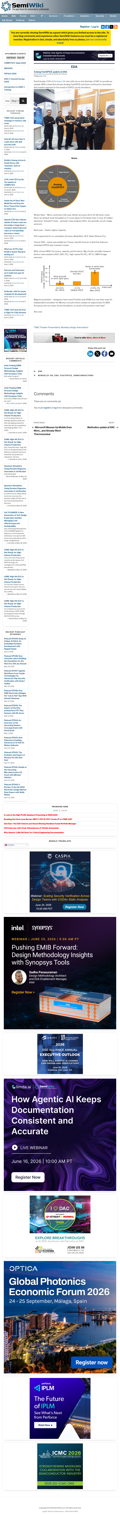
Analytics (86, 16)
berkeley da (45, 375)
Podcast (20, 20)
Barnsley (18, 126)
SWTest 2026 (10, 73)
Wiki (14, 16)
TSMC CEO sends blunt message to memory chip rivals (15, 121)
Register (85, 26)
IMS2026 (8, 68)
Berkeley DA (59, 81)
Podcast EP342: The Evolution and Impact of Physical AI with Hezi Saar (14, 756)
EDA (34, 16)
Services (55, 16)
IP (43, 16)
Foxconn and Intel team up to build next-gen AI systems (14, 273)
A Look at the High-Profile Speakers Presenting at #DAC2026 (30, 815)
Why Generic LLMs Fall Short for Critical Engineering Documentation (34, 832)
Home (5, 16)
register (47, 407)
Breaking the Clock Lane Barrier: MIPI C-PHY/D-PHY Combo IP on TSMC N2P (38, 819)
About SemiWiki (71, 1511)
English (9, 845)
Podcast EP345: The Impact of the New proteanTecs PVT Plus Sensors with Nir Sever (14, 709)
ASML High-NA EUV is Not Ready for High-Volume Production (14, 413)
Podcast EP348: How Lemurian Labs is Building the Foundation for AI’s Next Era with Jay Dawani (15, 660)
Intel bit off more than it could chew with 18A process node (14, 142)
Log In (95, 26)
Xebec (17, 147)
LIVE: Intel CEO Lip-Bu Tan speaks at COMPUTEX (14, 182)
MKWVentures (20, 187)
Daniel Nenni (16, 131)
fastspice (66, 375)
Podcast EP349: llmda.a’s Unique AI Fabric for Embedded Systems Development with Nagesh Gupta (15, 644)
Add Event (11, 58)
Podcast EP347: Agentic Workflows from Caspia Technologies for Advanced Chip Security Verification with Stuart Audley (14, 677)
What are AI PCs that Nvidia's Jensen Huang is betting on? (14, 252)
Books (113, 16)
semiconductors (83, 375)
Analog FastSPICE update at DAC (50, 71)
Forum (23, 16)
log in (56, 407)
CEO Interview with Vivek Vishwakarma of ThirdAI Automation (31, 828)
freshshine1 (19, 257)
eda (56, 375)
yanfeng (18, 278)
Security (101, 16)
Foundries (70, 16)
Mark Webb (11, 403)
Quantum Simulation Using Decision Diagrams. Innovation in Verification (15, 469)
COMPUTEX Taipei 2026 (15, 63)
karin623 (15, 211)
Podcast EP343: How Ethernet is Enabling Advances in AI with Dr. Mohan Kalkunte (14, 741)
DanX (17, 297)
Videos (31, 20)
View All (20, 58)
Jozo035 (18, 236)
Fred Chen (15, 152)
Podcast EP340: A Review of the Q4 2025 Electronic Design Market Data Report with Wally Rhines (15, 789)
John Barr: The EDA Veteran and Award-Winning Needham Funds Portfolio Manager (40, 824)
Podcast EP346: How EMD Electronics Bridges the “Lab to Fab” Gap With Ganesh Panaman (15, 694)
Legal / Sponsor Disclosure (53, 1511)
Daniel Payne (41, 74)
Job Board (7, 20)
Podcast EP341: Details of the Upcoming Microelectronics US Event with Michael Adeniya (15, 772)
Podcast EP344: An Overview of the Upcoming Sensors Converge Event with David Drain (13, 725)
